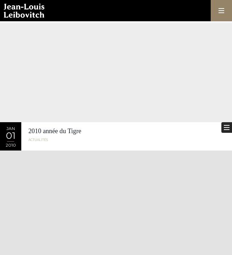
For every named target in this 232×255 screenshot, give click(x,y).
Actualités (38, 140)
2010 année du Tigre (54, 131)
